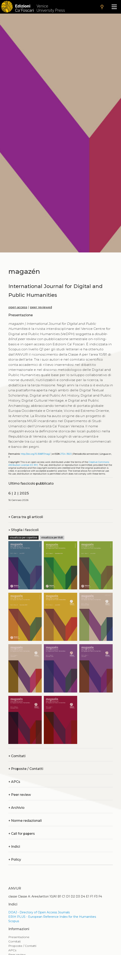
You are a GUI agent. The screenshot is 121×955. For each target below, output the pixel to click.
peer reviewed (41, 307)
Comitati (16, 756)
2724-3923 (65, 454)
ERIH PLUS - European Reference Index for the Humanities (52, 917)
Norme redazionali (25, 820)
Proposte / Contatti (25, 769)
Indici (14, 846)
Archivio (16, 807)
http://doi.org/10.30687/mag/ (35, 454)
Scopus (13, 921)
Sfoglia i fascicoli (23, 530)
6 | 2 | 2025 (18, 493)
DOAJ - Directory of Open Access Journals (39, 912)
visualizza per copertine (23, 537)
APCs (14, 781)
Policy (14, 859)
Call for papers (21, 833)
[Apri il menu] (114, 7)
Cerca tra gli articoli (25, 517)
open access (17, 307)
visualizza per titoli (52, 537)
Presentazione (18, 937)
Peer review (19, 794)
